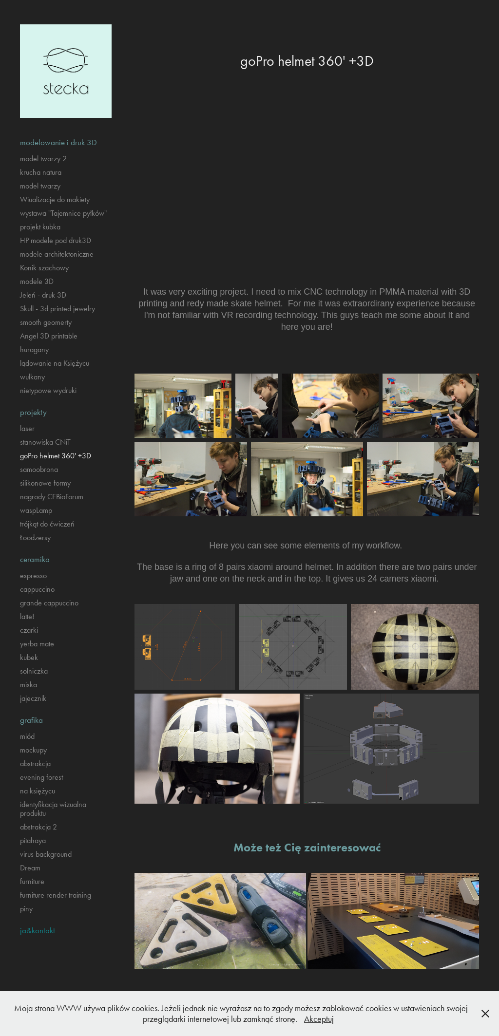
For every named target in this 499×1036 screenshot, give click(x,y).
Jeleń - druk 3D (43, 295)
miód (27, 736)
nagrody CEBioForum (51, 496)
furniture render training (55, 895)
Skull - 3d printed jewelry (57, 308)
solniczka (34, 671)
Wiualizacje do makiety (55, 199)
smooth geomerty (46, 322)
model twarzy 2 (43, 158)
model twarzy (40, 185)
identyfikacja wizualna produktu (53, 809)
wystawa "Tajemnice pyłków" (63, 213)
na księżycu (37, 790)
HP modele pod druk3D (55, 240)
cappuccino (37, 589)
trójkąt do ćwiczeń (47, 523)
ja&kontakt (37, 930)
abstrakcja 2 (38, 826)
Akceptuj (319, 1019)
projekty (33, 412)
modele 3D (37, 281)
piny (26, 908)
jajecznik (33, 698)
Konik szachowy (44, 267)
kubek (29, 657)
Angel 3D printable (48, 335)
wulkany (32, 376)
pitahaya (33, 840)
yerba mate (37, 643)
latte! (27, 616)
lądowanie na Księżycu (54, 363)
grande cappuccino (49, 602)
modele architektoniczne (57, 254)
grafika (31, 720)
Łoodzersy (35, 537)
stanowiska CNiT (45, 442)
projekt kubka (40, 226)
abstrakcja (35, 763)
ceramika (35, 559)
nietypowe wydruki (48, 390)
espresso (33, 575)
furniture (32, 881)
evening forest (41, 777)
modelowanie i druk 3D (58, 142)
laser (27, 428)
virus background (46, 854)
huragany (34, 349)
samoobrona (39, 469)
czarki (29, 630)
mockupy (33, 749)
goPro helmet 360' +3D (55, 455)
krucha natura (40, 172)
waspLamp (36, 510)
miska (28, 684)
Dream (30, 867)
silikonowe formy (45, 483)
